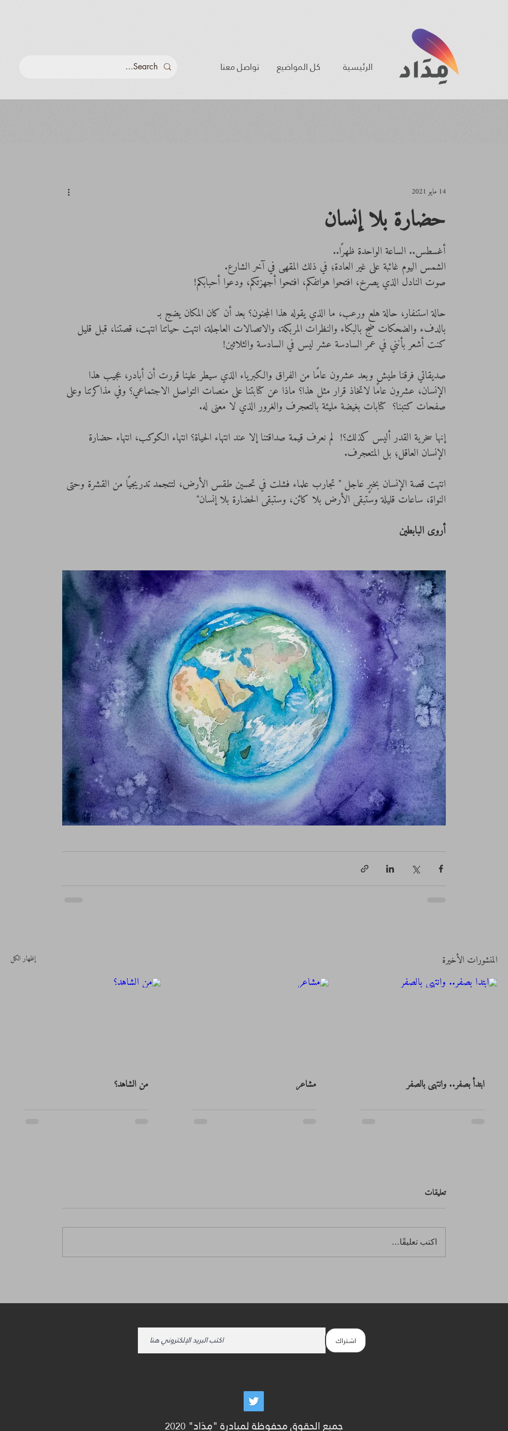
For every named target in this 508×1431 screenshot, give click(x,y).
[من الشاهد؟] (86, 1020)
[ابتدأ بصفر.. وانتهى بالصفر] (422, 1020)
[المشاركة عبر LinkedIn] (390, 869)
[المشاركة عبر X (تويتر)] (415, 869)
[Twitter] (254, 1401)
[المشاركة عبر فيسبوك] (441, 869)
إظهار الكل (23, 959)
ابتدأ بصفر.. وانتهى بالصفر (445, 1084)
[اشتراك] (345, 1340)
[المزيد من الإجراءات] (68, 191)
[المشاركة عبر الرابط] (365, 869)
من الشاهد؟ (131, 1084)
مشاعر (306, 1084)
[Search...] (99, 67)
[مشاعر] (254, 1020)
